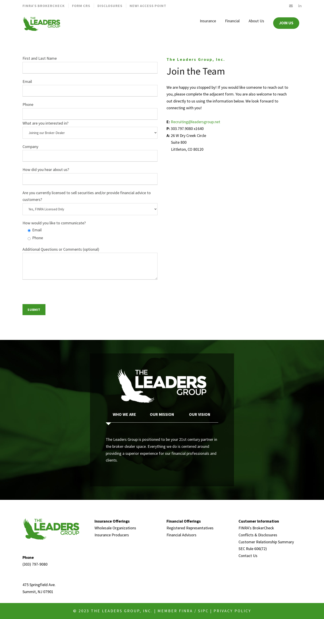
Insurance (208, 20)
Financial (232, 20)
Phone (90, 111)
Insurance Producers (111, 534)
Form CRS (81, 5)
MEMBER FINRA (175, 610)
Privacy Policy (232, 610)
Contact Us (247, 555)
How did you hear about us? (90, 176)
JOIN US (286, 22)
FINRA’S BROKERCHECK (43, 5)
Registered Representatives (190, 527)
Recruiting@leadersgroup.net (195, 121)
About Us (256, 20)
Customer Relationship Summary (266, 541)
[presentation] (56, 295)
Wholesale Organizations (115, 527)
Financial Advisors (181, 534)
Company (90, 153)
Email (90, 88)
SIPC (203, 610)
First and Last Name (90, 65)
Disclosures (109, 5)
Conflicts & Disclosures (257, 534)
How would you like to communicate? (54, 222)
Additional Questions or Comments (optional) (90, 264)
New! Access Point (148, 5)
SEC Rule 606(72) (252, 548)
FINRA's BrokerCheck (256, 527)
